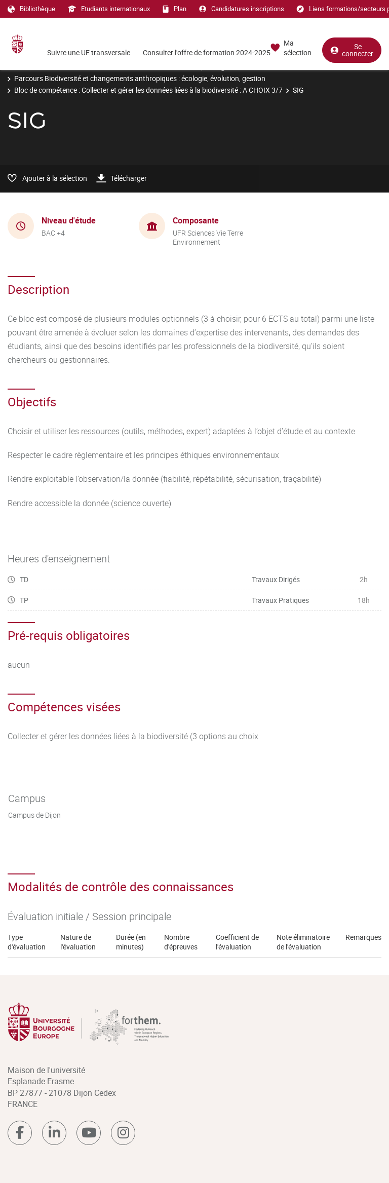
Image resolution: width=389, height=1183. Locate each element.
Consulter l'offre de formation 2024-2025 (206, 52)
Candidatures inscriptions (241, 8)
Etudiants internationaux (109, 8)
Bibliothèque (31, 8)
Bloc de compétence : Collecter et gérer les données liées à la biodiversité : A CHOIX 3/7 (148, 90)
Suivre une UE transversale (88, 52)
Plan (174, 8)
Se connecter (351, 50)
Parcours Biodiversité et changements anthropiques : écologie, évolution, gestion (139, 78)
